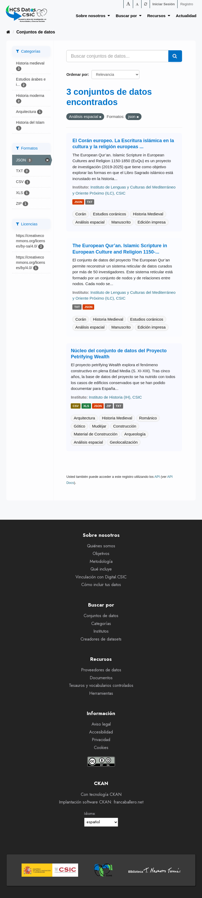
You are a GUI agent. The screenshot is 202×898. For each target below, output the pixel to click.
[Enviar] (175, 56)
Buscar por (129, 15)
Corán (80, 214)
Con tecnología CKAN (101, 794)
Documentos (101, 678)
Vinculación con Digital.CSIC (101, 577)
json (78, 202)
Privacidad (101, 740)
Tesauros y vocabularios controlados (101, 685)
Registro (186, 4)
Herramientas (101, 693)
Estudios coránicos (109, 214)
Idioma (89, 813)
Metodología (101, 561)
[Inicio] (8, 32)
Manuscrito (120, 222)
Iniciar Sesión (164, 4)
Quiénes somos (101, 546)
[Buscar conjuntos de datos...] (117, 56)
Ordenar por (77, 74)
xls (86, 406)
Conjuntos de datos (35, 32)
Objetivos (101, 553)
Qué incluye (101, 569)
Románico (148, 418)
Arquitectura (84, 418)
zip (109, 406)
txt (89, 202)
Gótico (79, 426)
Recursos (158, 15)
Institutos (101, 631)
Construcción (124, 426)
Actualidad (186, 15)
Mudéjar (99, 426)
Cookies (101, 748)
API (157, 477)
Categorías (101, 624)
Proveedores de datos (101, 670)
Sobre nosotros (93, 15)
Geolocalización (124, 442)
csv (76, 406)
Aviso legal (101, 724)
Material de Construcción (95, 434)
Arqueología (134, 434)
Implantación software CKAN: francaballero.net (101, 802)
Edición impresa (152, 222)
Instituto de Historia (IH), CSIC (115, 397)
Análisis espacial (89, 222)
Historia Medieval (148, 214)
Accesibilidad (101, 732)
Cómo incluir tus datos (101, 585)
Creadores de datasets (101, 639)
